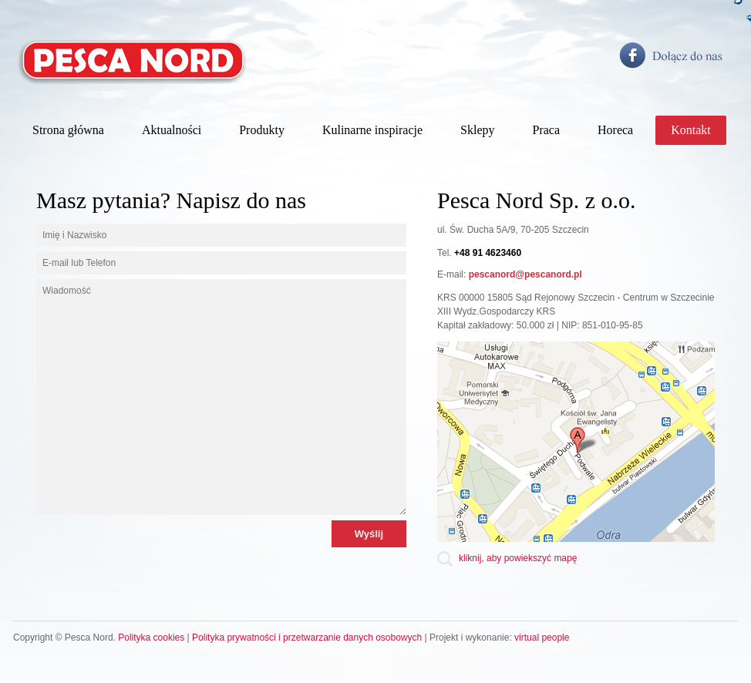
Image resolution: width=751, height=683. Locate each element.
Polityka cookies (151, 637)
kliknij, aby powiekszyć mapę (518, 558)
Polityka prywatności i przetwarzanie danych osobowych (307, 637)
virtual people (541, 637)
